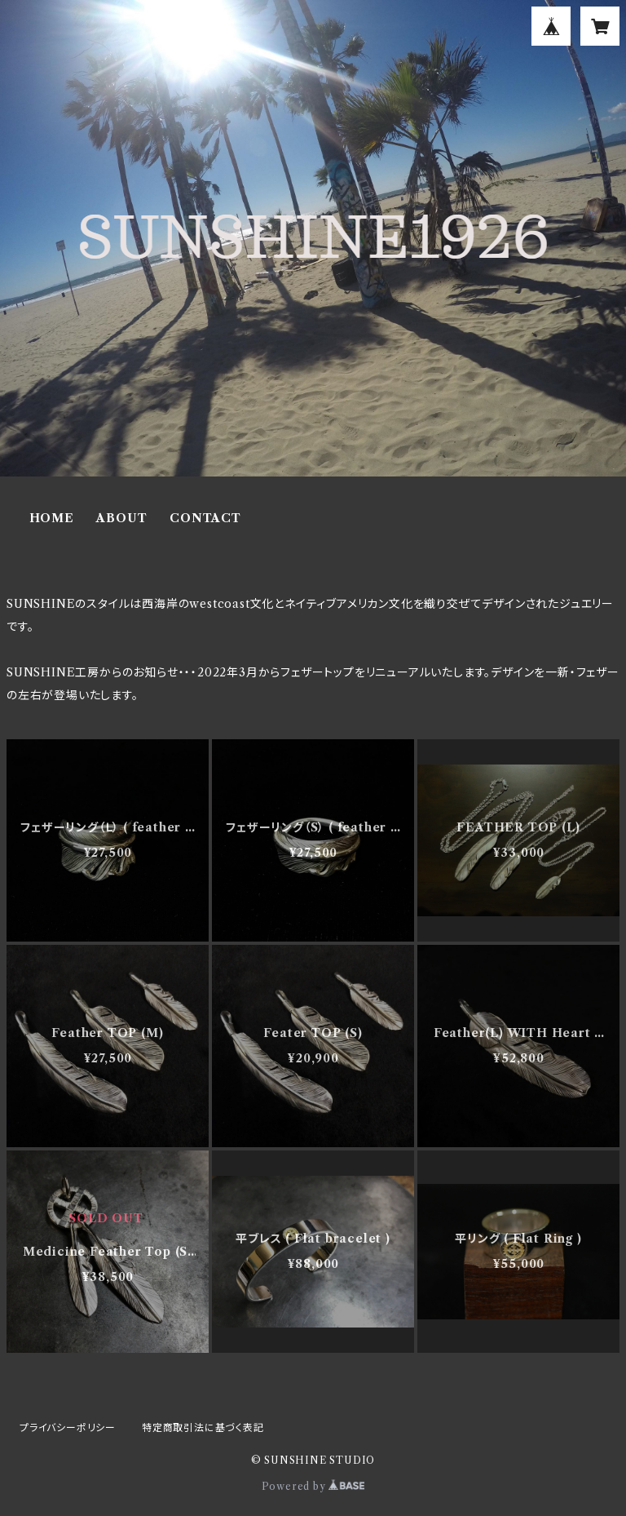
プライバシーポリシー (68, 1427)
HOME (51, 518)
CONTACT (205, 518)
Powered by (313, 1486)
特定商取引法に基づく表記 (203, 1427)
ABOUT (121, 518)
